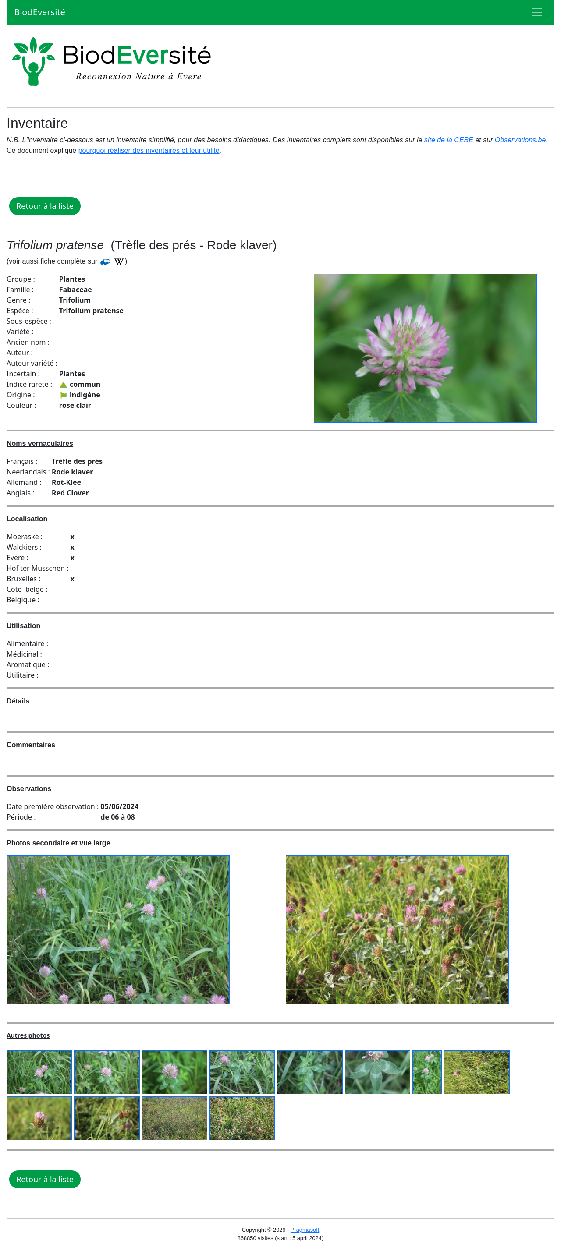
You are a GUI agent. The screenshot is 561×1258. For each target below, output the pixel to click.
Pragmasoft (305, 1229)
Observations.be (520, 140)
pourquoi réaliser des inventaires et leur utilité (149, 150)
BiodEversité (38, 12)
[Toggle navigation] (537, 12)
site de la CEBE (448, 140)
